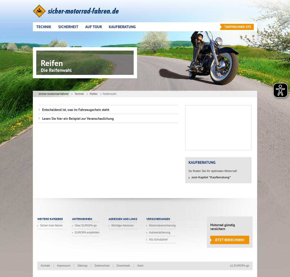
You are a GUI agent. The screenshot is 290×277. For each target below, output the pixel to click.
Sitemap (82, 265)
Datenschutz (102, 265)
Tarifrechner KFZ (237, 27)
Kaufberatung (122, 26)
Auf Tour (93, 26)
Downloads (123, 265)
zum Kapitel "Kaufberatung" (211, 177)
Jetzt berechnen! (229, 240)
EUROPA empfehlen (86, 232)
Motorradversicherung (162, 225)
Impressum (63, 265)
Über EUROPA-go (85, 225)
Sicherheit (68, 26)
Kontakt (45, 265)
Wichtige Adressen (122, 225)
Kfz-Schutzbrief (158, 239)
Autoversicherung (159, 232)
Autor (140, 265)
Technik (43, 26)
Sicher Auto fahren (51, 225)
